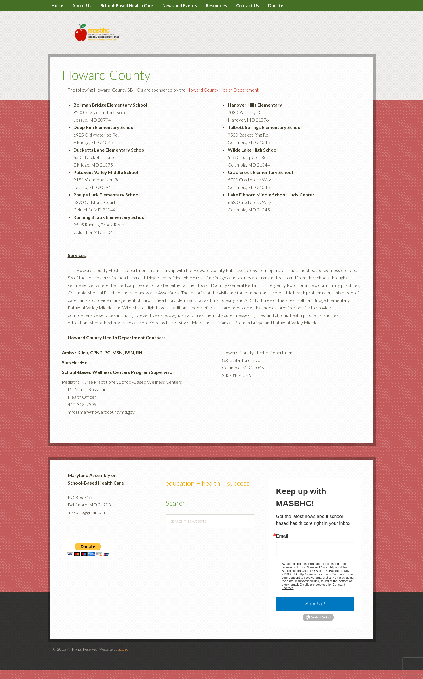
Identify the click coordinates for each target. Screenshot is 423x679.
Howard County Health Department (223, 99)
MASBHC (212, 38)
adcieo (123, 658)
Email (282, 545)
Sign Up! (315, 613)
